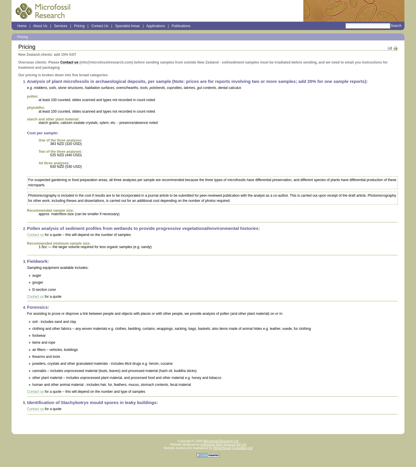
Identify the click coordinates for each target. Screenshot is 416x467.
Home (22, 26)
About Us (40, 26)
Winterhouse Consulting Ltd (232, 448)
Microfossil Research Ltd (220, 441)
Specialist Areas (127, 26)
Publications (181, 26)
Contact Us (99, 26)
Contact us (69, 62)
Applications (155, 26)
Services (60, 26)
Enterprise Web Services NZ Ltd (223, 444)
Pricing (79, 26)
